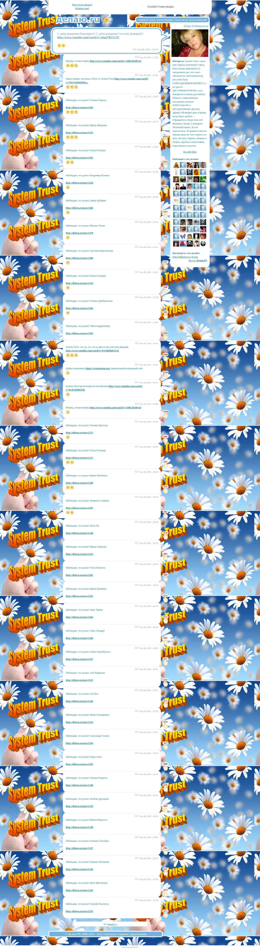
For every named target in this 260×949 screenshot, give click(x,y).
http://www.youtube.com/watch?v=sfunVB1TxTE (88, 37)
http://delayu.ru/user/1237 (79, 848)
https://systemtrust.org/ (98, 368)
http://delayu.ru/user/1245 (79, 764)
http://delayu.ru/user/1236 (79, 869)
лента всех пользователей (191, 19)
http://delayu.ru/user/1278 (79, 233)
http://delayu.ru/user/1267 (79, 508)
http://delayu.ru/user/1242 (79, 890)
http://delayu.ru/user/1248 (79, 533)
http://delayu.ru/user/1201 (79, 575)
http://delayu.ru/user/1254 (79, 722)
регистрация (165, 19)
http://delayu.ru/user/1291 (79, 157)
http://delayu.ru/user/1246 (79, 701)
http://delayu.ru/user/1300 (79, 258)
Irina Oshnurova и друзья (185, 256)
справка (123, 934)
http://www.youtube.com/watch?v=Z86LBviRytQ (115, 61)
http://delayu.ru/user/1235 (79, 911)
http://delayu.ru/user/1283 (79, 107)
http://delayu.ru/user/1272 (79, 457)
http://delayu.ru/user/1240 (79, 785)
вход (152, 19)
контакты (110, 934)
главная (143, 19)
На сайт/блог (190, 151)
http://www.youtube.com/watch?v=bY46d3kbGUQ (92, 350)
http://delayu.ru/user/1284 (79, 207)
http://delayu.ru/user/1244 (79, 743)
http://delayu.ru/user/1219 (79, 283)
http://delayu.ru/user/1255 (79, 680)
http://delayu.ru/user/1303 (79, 333)
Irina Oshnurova (196, 26)
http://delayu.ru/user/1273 (79, 432)
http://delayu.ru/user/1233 (79, 554)
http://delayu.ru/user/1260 (79, 638)
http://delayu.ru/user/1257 (79, 659)
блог (99, 934)
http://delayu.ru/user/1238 (79, 827)
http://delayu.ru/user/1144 (79, 596)
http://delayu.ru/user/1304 (79, 308)
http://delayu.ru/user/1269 (79, 482)
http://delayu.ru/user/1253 (79, 132)
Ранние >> (113, 924)
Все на (198, 260)
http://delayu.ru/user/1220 (79, 182)
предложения (138, 934)
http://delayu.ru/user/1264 (79, 617)
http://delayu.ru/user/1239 (79, 806)
